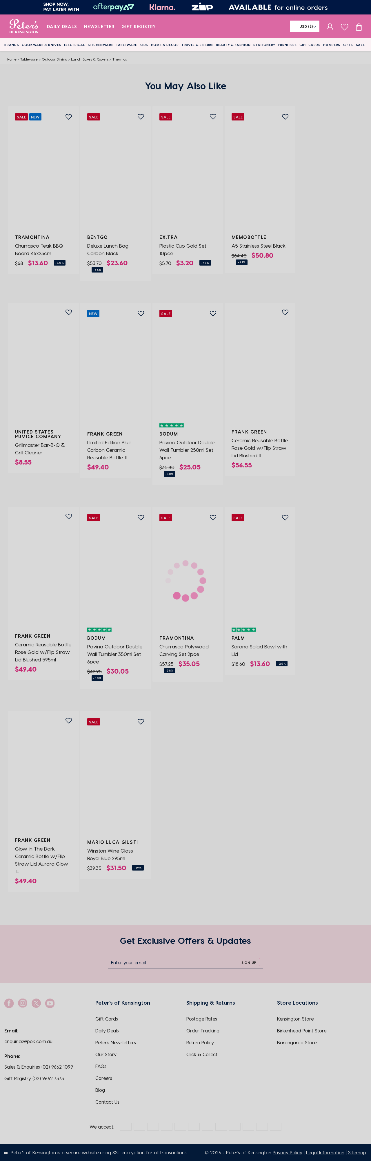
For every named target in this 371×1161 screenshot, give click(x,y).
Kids (144, 45)
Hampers (331, 45)
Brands (11, 45)
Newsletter (99, 26)
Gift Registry (138, 26)
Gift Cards (310, 45)
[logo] (24, 26)
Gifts (348, 45)
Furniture (287, 45)
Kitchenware (100, 45)
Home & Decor (165, 45)
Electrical (74, 45)
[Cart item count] (359, 26)
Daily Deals (62, 26)
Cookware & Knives (41, 45)
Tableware (126, 45)
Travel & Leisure (197, 45)
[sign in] (330, 26)
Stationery (264, 45)
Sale (360, 45)
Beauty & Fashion (233, 45)
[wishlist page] (344, 26)
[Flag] (304, 26)
